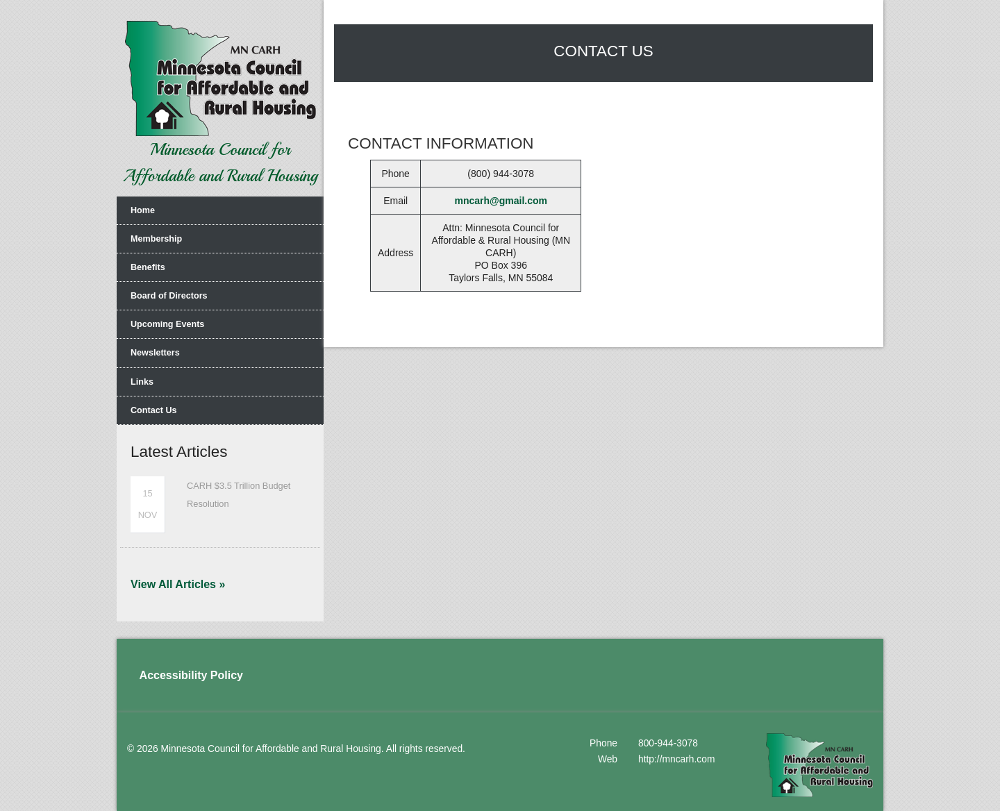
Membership (156, 239)
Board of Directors (169, 296)
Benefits (148, 267)
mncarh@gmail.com (501, 200)
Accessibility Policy (191, 675)
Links (142, 382)
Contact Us (153, 410)
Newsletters (155, 353)
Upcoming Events (167, 324)
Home (143, 210)
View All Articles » (178, 584)
